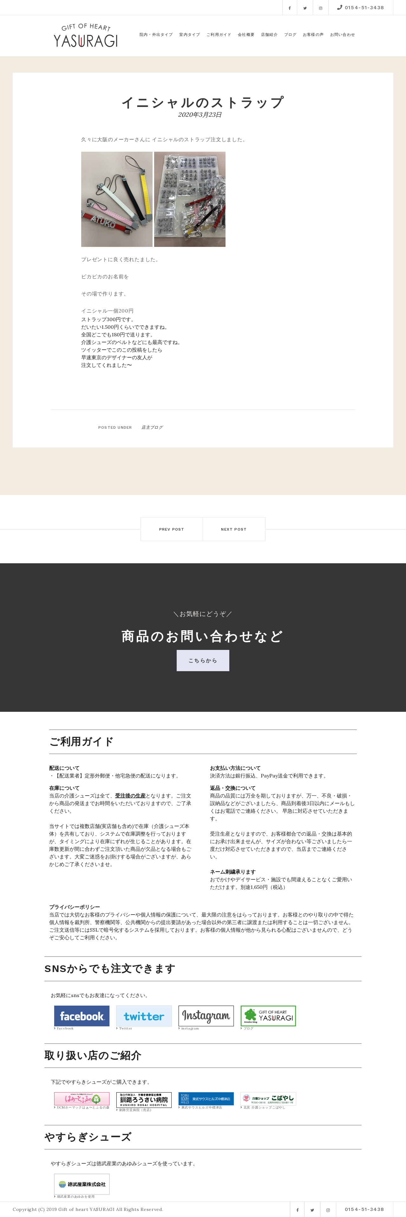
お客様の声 (313, 34)
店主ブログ (151, 427)
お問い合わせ (342, 34)
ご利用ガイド (219, 34)
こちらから (203, 661)
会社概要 (246, 34)
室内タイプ (189, 34)
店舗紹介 (269, 34)
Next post (237, 529)
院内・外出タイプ (156, 34)
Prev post (168, 529)
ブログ (290, 34)
